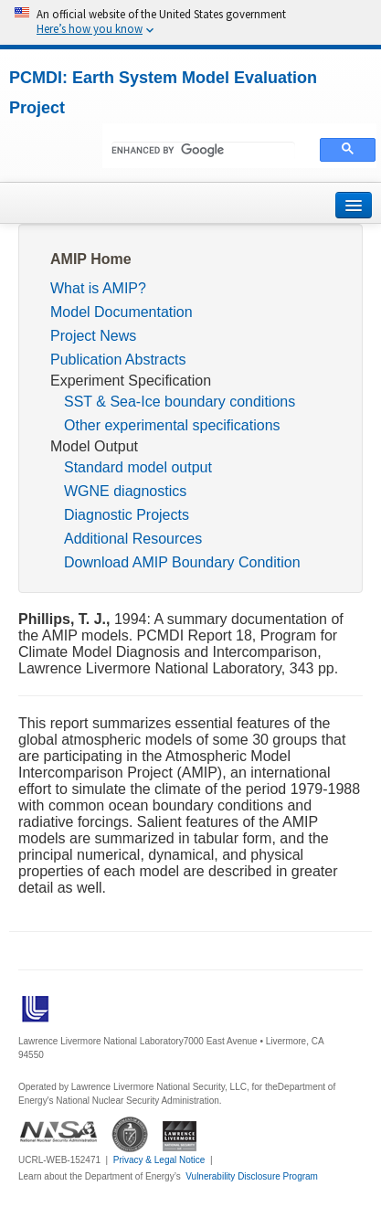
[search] (203, 151)
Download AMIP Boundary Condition (182, 562)
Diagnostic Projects (126, 515)
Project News (93, 336)
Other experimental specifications (172, 425)
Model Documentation (121, 312)
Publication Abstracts (118, 359)
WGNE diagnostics (125, 491)
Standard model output (138, 467)
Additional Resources (133, 538)
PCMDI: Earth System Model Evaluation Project (163, 93)
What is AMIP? (98, 288)
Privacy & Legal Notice (159, 1160)
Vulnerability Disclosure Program (251, 1176)
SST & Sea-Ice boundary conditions (179, 401)
